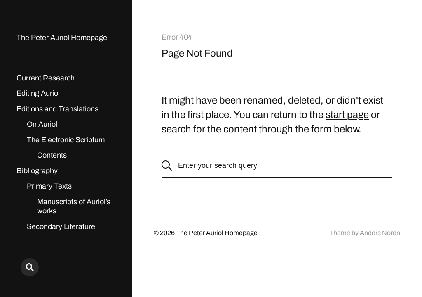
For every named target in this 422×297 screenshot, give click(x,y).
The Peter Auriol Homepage (61, 37)
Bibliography (37, 171)
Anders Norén (380, 232)
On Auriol (42, 124)
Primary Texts (49, 186)
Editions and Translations (57, 109)
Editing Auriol (38, 93)
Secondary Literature (61, 226)
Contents (52, 155)
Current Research (45, 78)
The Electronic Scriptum (66, 140)
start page (347, 114)
